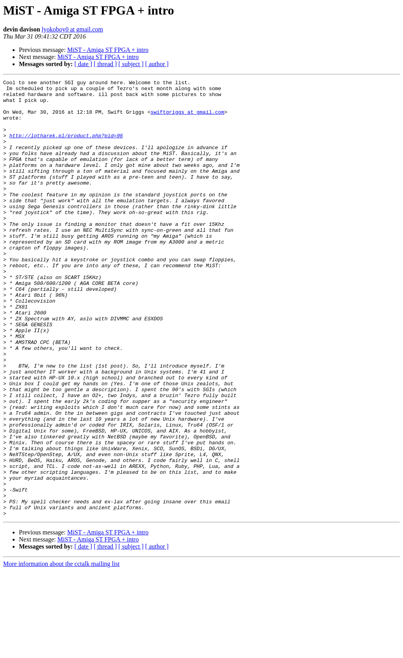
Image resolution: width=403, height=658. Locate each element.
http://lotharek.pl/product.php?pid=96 (66, 147)
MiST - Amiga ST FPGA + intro (108, 49)
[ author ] (157, 64)
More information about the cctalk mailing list (61, 651)
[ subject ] (131, 64)
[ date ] (83, 64)
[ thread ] (105, 64)
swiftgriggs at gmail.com (187, 118)
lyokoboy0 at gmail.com (72, 29)
